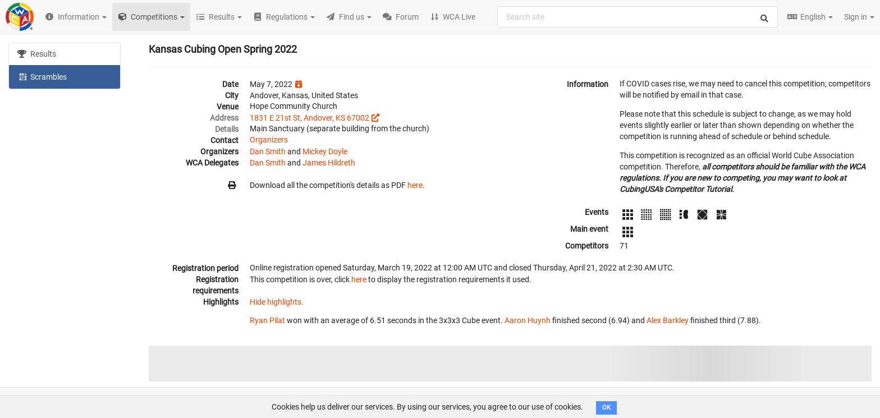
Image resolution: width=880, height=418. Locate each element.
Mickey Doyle (324, 151)
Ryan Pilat (267, 320)
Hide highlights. (277, 301)
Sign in (859, 16)
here (415, 185)
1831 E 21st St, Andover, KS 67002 (309, 117)
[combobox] (637, 16)
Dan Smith (268, 151)
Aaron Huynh (528, 320)
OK (606, 407)
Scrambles (42, 76)
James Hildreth (328, 162)
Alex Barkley (668, 320)
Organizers (269, 139)
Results (36, 53)
